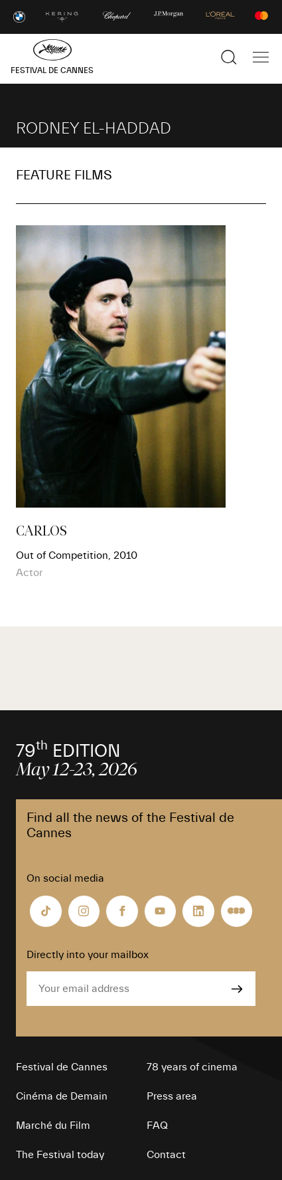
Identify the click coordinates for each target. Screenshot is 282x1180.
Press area (172, 1096)
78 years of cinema (192, 1067)
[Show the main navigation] (260, 57)
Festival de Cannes (61, 1067)
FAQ (157, 1125)
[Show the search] (229, 57)
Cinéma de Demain (61, 1096)
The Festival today (60, 1155)
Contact (166, 1155)
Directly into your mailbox (88, 955)
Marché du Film (53, 1125)
